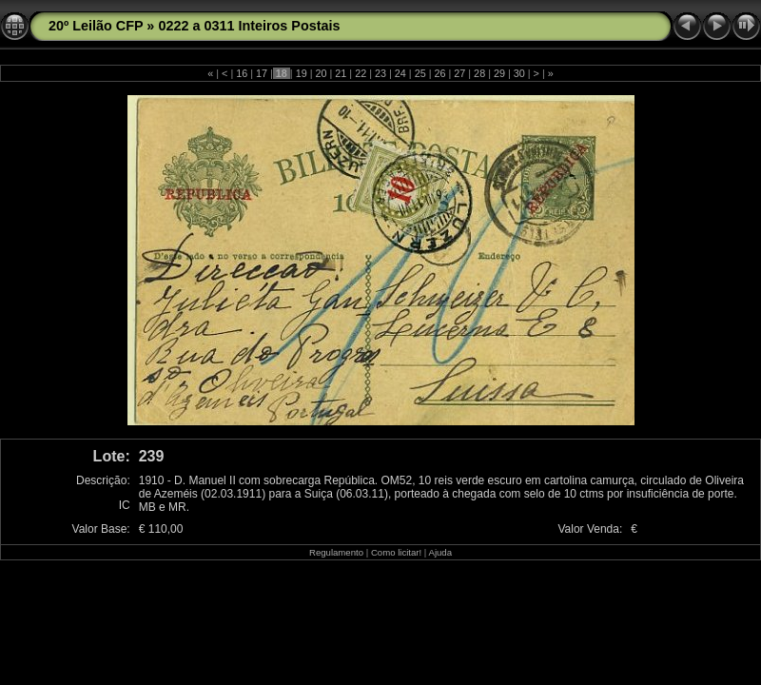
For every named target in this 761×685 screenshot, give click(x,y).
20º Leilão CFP (96, 25)
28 (479, 73)
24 (400, 73)
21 (340, 73)
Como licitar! (396, 552)
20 (321, 73)
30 (519, 73)
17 (261, 73)
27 (459, 73)
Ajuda (440, 552)
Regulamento (336, 552)
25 (420, 73)
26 (439, 73)
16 (241, 73)
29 (499, 73)
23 (380, 73)
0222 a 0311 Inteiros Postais (249, 25)
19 (301, 73)
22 (360, 73)
